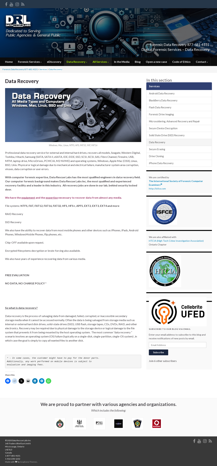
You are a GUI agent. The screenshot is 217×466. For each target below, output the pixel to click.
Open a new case (156, 61)
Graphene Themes (28, 462)
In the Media (122, 61)
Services (43, 69)
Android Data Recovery (161, 93)
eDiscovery (54, 61)
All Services (101, 61)
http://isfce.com (157, 188)
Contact (202, 61)
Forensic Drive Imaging (161, 114)
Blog (138, 61)
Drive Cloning (156, 156)
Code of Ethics (181, 61)
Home (9, 61)
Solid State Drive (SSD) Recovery (166, 135)
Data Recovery (77, 61)
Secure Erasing (157, 149)
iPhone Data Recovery (161, 163)
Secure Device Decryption (163, 128)
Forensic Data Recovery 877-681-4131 (166, 43)
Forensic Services (30, 61)
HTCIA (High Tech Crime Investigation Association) (176, 240)
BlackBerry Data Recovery (163, 100)
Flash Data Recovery (160, 107)
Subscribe (158, 352)
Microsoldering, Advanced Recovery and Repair (174, 121)
